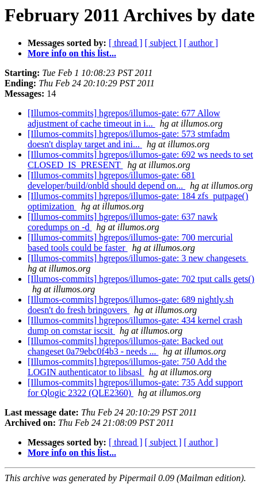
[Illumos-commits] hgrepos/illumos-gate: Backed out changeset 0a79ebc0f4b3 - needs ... (125, 346)
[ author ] (201, 43)
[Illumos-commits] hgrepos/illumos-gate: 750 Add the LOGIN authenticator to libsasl (127, 367)
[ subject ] (163, 43)
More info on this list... (72, 53)
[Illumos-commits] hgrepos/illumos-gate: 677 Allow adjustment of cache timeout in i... (124, 118)
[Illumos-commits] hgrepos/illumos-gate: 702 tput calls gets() (141, 279)
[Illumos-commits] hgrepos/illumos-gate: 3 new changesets (138, 258)
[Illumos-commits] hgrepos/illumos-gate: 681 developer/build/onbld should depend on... (112, 180)
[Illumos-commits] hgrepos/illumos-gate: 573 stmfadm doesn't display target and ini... (129, 139)
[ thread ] (126, 43)
